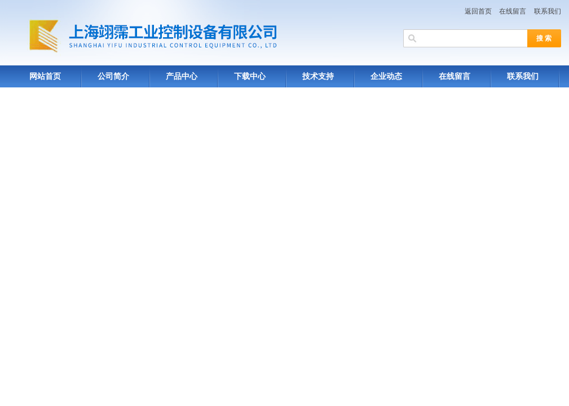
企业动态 (386, 76)
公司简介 (113, 76)
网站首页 (45, 76)
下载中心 (250, 76)
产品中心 (181, 76)
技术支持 (318, 76)
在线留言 (512, 11)
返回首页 (478, 11)
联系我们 (547, 11)
